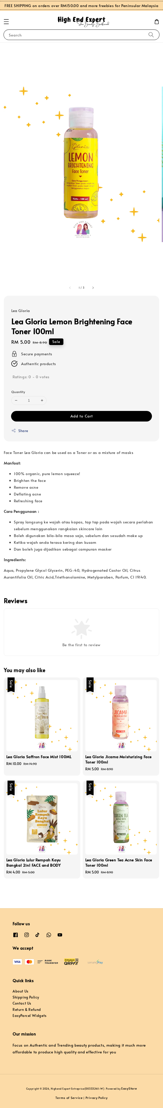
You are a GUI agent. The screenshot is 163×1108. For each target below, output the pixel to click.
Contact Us (22, 1003)
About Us (20, 991)
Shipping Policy (26, 997)
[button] (6, 21)
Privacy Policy (97, 1097)
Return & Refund (27, 1009)
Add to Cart (81, 415)
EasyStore (129, 1088)
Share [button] (19, 430)
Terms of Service (69, 1097)
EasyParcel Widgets (30, 1015)
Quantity (18, 392)
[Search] (151, 35)
